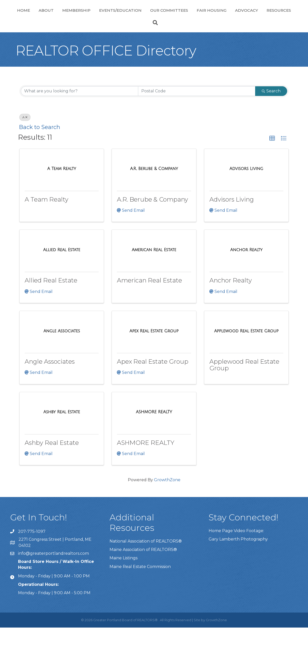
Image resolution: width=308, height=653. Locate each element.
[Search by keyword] (79, 116)
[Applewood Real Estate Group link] (246, 356)
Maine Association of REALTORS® (143, 575)
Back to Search (39, 152)
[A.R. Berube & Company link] (154, 194)
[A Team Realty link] (61, 194)
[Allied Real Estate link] (61, 275)
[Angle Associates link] (61, 356)
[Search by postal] (196, 116)
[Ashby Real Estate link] (61, 437)
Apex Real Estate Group (152, 387)
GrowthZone (167, 505)
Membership (79, 16)
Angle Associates (50, 387)
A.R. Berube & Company (152, 225)
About (48, 16)
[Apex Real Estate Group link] (154, 356)
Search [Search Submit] (271, 116)
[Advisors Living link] (246, 194)
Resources (170, 35)
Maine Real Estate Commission (140, 592)
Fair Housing (273, 16)
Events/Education (122, 16)
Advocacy (137, 35)
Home (25, 16)
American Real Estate (149, 305)
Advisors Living (231, 225)
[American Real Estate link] (154, 275)
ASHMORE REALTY (145, 468)
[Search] (154, 48)
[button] (272, 164)
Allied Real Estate (51, 305)
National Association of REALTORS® (146, 566)
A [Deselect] (24, 143)
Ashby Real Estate (52, 468)
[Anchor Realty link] (246, 275)
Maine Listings (123, 583)
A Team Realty (46, 225)
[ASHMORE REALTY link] (154, 437)
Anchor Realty (230, 305)
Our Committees (231, 16)
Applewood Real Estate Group (244, 390)
